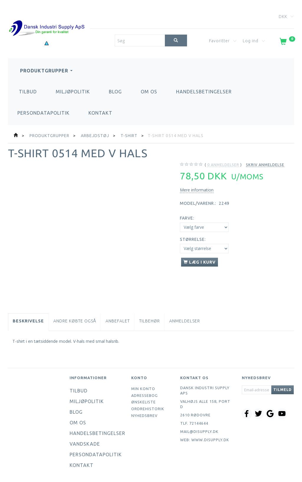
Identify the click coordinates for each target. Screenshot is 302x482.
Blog (115, 91)
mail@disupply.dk (199, 431)
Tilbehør (149, 321)
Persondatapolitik (43, 113)
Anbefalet (118, 321)
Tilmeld (282, 390)
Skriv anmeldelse (265, 165)
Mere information (197, 190)
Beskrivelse (28, 321)
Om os (149, 91)
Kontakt (100, 113)
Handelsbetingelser (204, 91)
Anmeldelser (184, 321)
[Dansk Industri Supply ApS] (46, 19)
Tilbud (28, 91)
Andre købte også (74, 321)
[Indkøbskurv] (286, 43)
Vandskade (85, 444)
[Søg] (176, 40)
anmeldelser (223, 165)
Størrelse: (193, 239)
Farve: (187, 218)
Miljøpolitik (73, 91)
